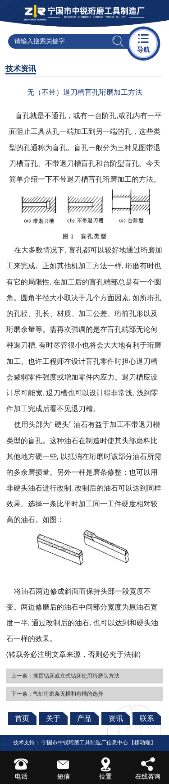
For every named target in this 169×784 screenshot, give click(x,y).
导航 (143, 42)
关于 (53, 718)
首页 (22, 718)
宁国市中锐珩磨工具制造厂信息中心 (84, 742)
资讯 (116, 718)
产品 (84, 718)
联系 (147, 718)
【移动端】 (142, 742)
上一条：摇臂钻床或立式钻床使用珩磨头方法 (65, 676)
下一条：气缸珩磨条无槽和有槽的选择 (57, 694)
